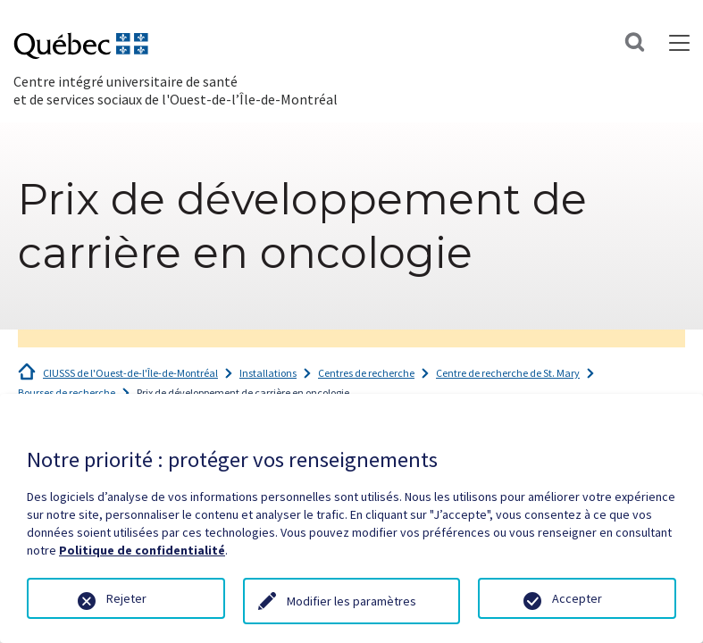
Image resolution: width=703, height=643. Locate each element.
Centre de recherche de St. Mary (508, 373)
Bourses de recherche (66, 392)
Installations (268, 373)
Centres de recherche (366, 373)
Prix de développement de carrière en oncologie (243, 392)
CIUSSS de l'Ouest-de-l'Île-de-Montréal (130, 373)
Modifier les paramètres (351, 601)
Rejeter (126, 598)
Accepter (577, 598)
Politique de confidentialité (142, 550)
